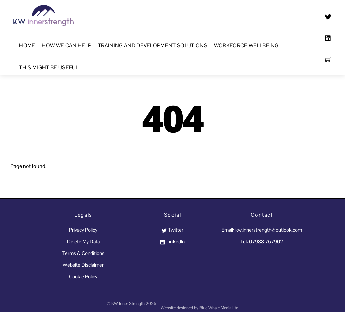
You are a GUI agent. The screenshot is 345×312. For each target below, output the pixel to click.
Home (27, 45)
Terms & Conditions (83, 253)
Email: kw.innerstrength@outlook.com (261, 230)
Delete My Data (83, 241)
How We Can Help (66, 45)
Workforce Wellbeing (246, 45)
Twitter (172, 230)
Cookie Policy (83, 276)
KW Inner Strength (128, 303)
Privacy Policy (83, 230)
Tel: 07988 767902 (261, 241)
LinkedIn (172, 241)
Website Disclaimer (83, 265)
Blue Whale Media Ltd (218, 308)
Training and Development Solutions (152, 45)
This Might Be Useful (48, 67)
